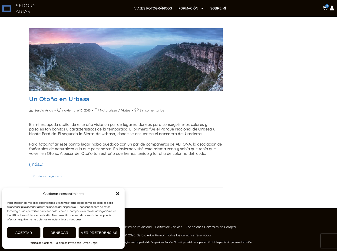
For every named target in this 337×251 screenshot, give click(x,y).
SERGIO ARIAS (25, 8)
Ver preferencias (99, 233)
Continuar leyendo (49, 174)
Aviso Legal (90, 243)
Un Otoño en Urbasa (59, 99)
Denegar (59, 233)
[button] (117, 193)
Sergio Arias (43, 110)
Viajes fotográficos (153, 8)
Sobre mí (218, 8)
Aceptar (23, 233)
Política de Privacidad (68, 243)
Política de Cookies (40, 243)
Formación (191, 8)
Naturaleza (108, 110)
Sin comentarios (151, 110)
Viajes (125, 110)
